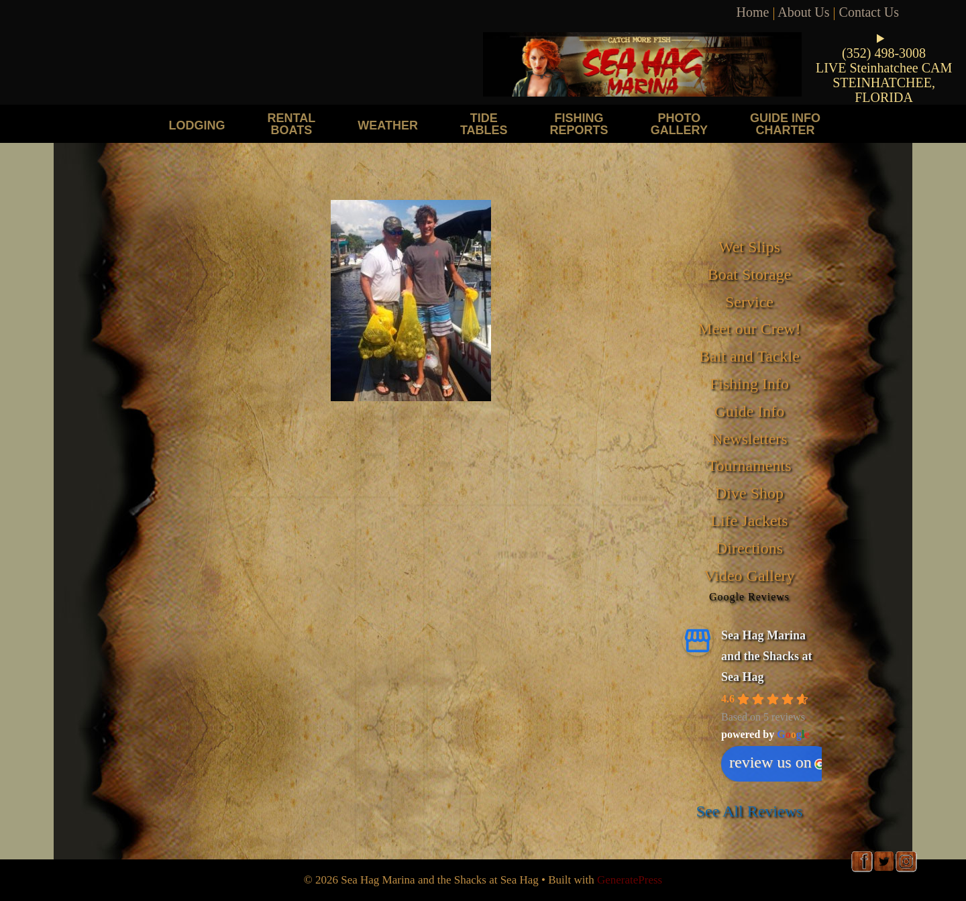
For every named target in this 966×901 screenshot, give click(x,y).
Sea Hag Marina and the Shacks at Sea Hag (766, 656)
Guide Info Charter (785, 123)
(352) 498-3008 (884, 53)
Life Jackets (749, 520)
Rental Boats (292, 123)
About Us (803, 12)
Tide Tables (484, 123)
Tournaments (750, 465)
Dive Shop (749, 493)
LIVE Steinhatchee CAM (884, 67)
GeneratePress (629, 879)
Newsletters (749, 438)
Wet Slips (749, 247)
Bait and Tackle (749, 356)
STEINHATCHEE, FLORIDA (884, 90)
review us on (777, 762)
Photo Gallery (679, 123)
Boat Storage (750, 274)
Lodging (197, 125)
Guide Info (749, 411)
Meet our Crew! (749, 328)
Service (749, 302)
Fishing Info (749, 383)
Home (753, 12)
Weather (388, 125)
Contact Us (869, 12)
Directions (749, 548)
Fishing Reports (579, 123)
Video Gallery (749, 575)
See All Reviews (749, 811)
